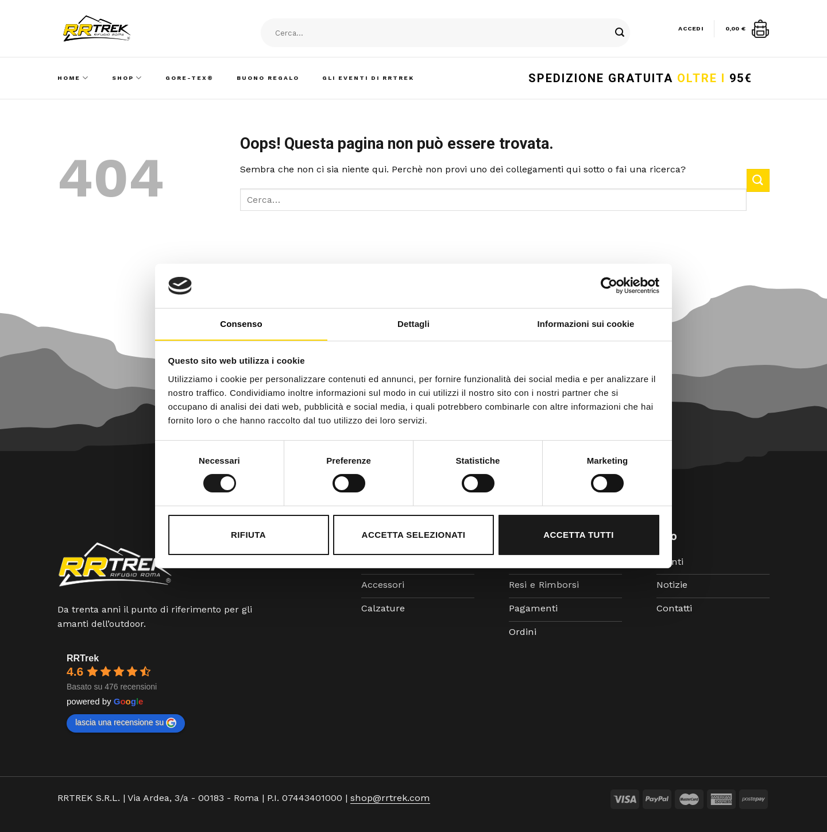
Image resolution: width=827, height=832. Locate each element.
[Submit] (619, 33)
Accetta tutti (578, 535)
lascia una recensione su (125, 723)
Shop (127, 77)
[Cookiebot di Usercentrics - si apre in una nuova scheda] (609, 285)
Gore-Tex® (189, 78)
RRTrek (83, 658)
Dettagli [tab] (413, 324)
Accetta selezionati (414, 535)
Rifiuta (248, 535)
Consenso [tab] (241, 324)
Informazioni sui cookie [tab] (586, 324)
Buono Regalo (268, 78)
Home (73, 77)
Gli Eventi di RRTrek (368, 78)
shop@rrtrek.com (389, 797)
